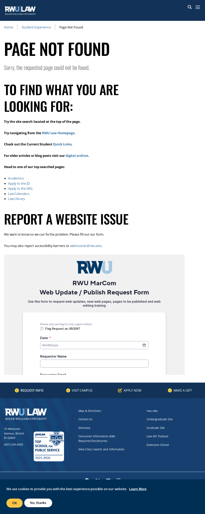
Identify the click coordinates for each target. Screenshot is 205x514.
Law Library (16, 199)
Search (190, 7)
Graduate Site (156, 428)
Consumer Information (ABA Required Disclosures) (96, 438)
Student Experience (36, 27)
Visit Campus (82, 390)
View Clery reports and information (101, 449)
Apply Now (132, 390)
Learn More (137, 489)
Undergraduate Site (160, 419)
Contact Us (85, 419)
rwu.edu (152, 411)
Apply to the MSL (20, 188)
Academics (16, 178)
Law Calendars (18, 193)
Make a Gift (183, 390)
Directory (84, 428)
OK (14, 503)
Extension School (158, 445)
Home (8, 27)
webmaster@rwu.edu (86, 246)
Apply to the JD (19, 183)
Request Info (32, 390)
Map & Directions (89, 411)
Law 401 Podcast (157, 436)
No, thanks (38, 503)
